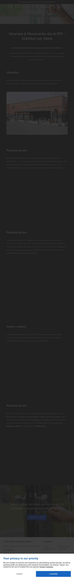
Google (42, 567)
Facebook (49, 567)
